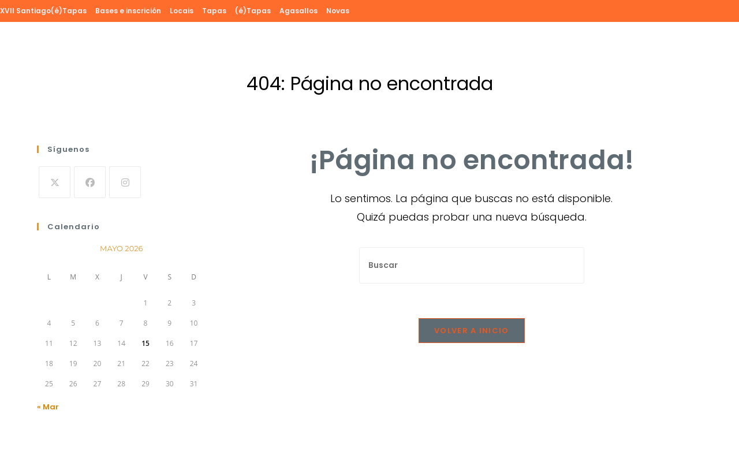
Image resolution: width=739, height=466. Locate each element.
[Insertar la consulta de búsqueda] (471, 265)
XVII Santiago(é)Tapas (43, 11)
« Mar (48, 406)
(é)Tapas (253, 11)
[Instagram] (125, 182)
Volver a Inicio (471, 330)
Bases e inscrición (128, 11)
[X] (54, 182)
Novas (337, 11)
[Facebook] (90, 182)
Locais (181, 11)
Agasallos (298, 11)
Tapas (214, 11)
